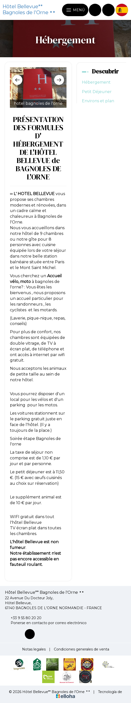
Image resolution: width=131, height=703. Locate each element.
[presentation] (17, 80)
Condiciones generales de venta (81, 649)
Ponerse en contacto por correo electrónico (46, 623)
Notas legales (34, 649)
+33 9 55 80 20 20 (23, 618)
